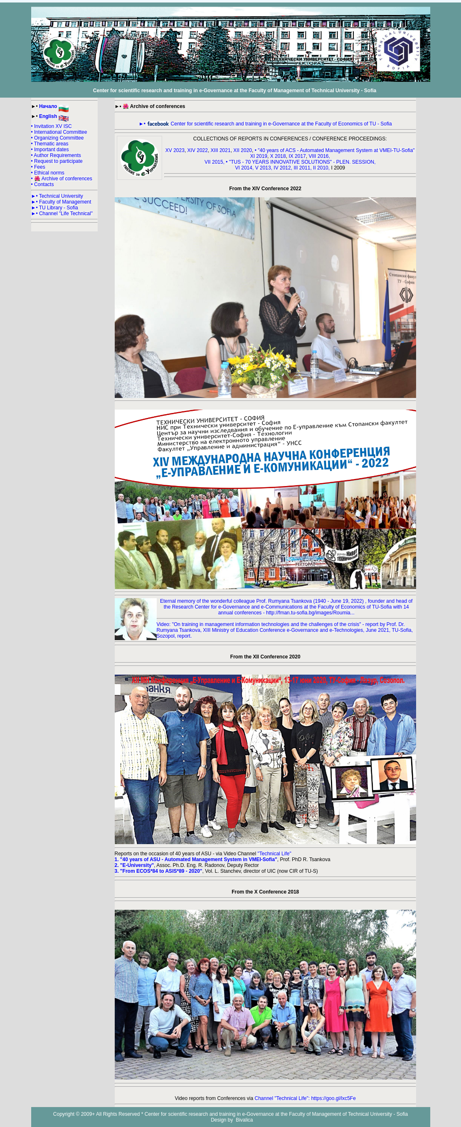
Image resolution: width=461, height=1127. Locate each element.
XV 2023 (175, 150)
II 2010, (322, 168)
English (54, 116)
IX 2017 (297, 156)
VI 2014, (245, 168)
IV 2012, (283, 168)
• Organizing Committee (57, 138)
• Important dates (50, 149)
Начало (54, 106)
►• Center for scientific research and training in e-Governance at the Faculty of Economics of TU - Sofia (265, 124)
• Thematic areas (50, 144)
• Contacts (42, 184)
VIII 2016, (319, 156)
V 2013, (264, 168)
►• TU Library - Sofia (54, 208)
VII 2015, (214, 162)
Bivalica (243, 1120)
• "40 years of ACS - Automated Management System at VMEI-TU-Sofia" (335, 150)
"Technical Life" (274, 854)
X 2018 (278, 156)
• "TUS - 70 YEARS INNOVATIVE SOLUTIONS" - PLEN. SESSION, (300, 162)
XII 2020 (242, 150)
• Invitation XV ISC (51, 126)
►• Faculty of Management (61, 202)
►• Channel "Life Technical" (62, 213)
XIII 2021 (221, 150)
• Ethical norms (47, 173)
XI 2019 (258, 156)
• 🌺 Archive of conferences (61, 179)
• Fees (38, 167)
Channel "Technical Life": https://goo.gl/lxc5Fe (304, 1098)
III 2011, (303, 168)
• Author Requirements (56, 155)
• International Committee (59, 132)
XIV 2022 (197, 150)
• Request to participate (57, 161)
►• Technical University (57, 196)
